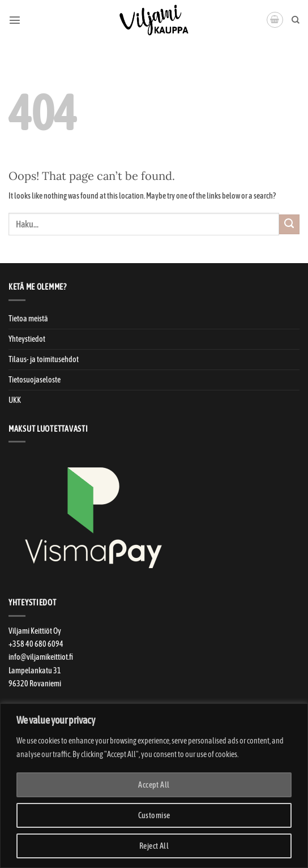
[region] (154, 785)
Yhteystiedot (26, 338)
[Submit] (289, 224)
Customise (154, 815)
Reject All (154, 845)
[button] (14, 20)
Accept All (153, 784)
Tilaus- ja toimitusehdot (43, 359)
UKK (14, 400)
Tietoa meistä (28, 318)
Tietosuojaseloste (34, 379)
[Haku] (296, 20)
